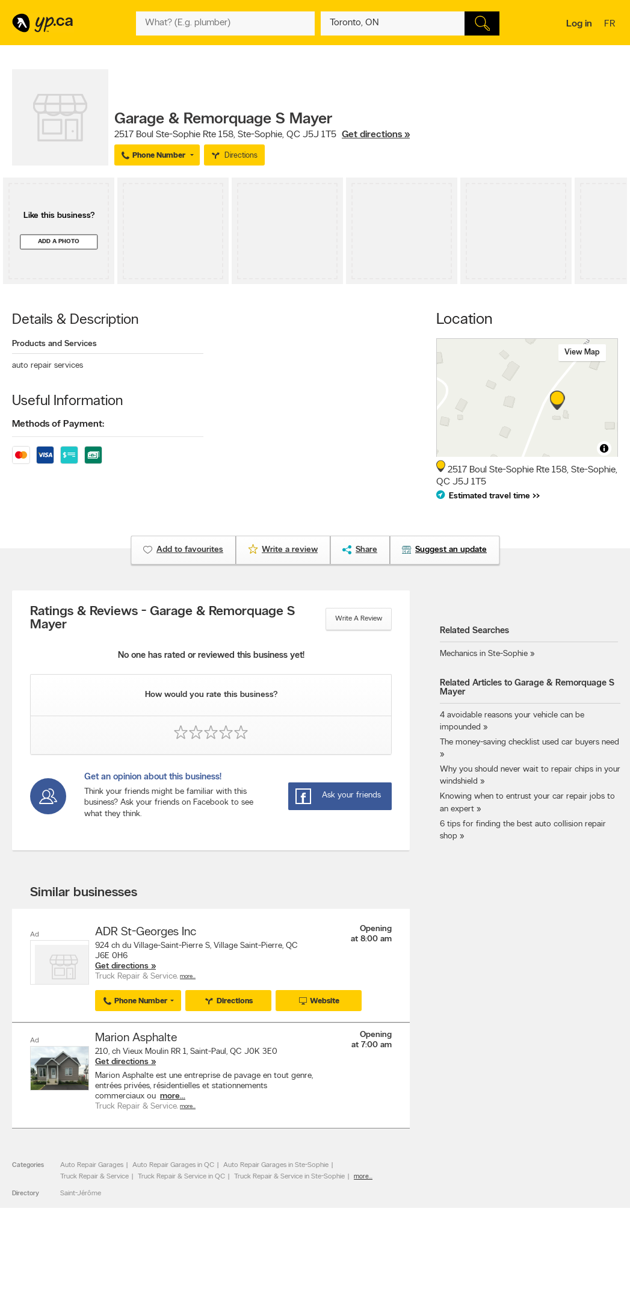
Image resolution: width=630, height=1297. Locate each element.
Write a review (358, 618)
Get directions (122, 966)
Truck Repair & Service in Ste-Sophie (289, 1175)
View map (582, 352)
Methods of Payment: (58, 424)
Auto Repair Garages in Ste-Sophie (276, 1164)
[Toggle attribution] (604, 448)
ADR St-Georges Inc (145, 932)
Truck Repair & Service (94, 1175)
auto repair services (47, 365)
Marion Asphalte (136, 1038)
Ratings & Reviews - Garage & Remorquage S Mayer (162, 618)
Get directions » (376, 135)
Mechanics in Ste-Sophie (484, 653)
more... (172, 1095)
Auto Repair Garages (91, 1164)
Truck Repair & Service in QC (181, 1175)
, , (262, 135)
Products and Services (54, 343)
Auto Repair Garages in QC (173, 1164)
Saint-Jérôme (80, 1192)
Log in (579, 24)
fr (611, 24)
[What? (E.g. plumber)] (225, 23)
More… (188, 976)
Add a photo (58, 241)
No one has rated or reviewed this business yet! (211, 655)
